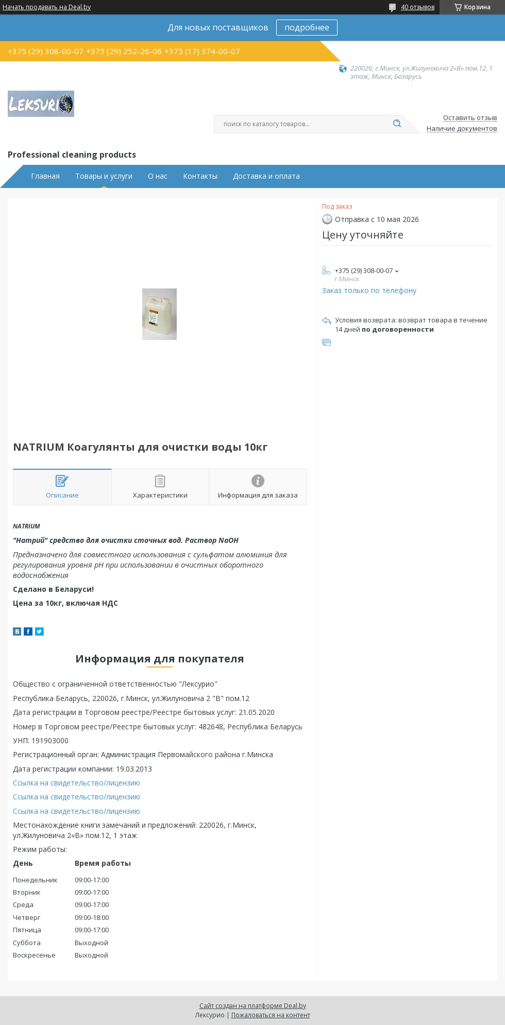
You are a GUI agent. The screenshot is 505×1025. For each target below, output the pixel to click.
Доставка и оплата (266, 176)
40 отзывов (417, 7)
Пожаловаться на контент (270, 1015)
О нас (157, 176)
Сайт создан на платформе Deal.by (252, 1005)
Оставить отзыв (470, 118)
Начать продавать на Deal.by (47, 7)
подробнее (306, 27)
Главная (45, 176)
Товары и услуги (103, 176)
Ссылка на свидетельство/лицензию (76, 783)
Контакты (200, 176)
